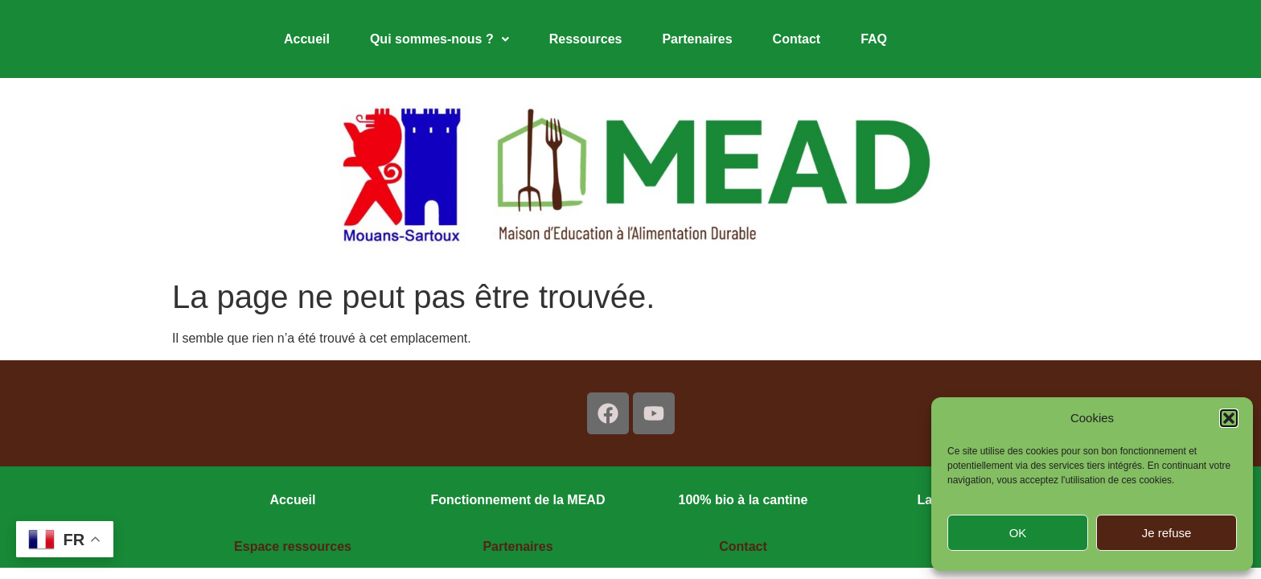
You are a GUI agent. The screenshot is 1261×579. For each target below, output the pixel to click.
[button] (1229, 418)
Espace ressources (292, 546)
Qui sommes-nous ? (439, 39)
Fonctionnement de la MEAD (518, 500)
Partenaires (697, 39)
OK (1018, 533)
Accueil (307, 39)
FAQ (874, 39)
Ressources (585, 39)
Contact (797, 39)
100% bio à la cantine (743, 500)
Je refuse (1167, 533)
